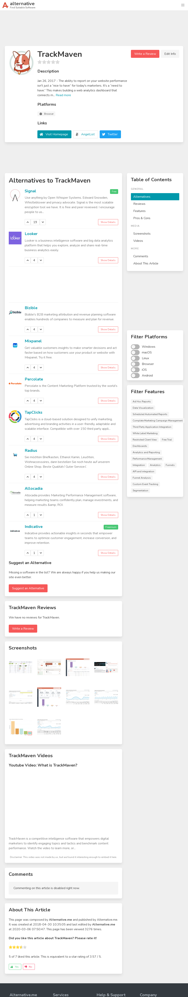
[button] (183, 5)
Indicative (34, 526)
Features (139, 211)
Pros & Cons (141, 218)
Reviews (139, 204)
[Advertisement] (94, 30)
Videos (138, 241)
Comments (140, 256)
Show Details (108, 222)
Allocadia (34, 488)
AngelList (88, 134)
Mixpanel (33, 341)
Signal (30, 191)
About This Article (145, 263)
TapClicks (33, 412)
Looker (31, 233)
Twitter (113, 134)
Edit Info (170, 54)
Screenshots (142, 233)
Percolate (34, 379)
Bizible (31, 308)
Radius (31, 450)
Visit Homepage (57, 134)
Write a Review (145, 54)
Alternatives (141, 197)
